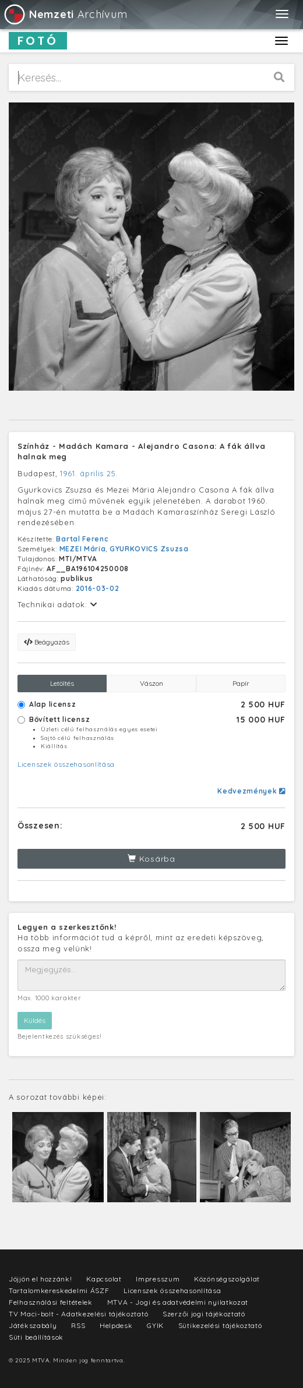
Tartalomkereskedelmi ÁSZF (59, 1290)
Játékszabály (33, 1325)
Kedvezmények (251, 791)
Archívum (65, 14)
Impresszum (157, 1278)
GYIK (155, 1325)
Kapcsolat (103, 1278)
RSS (78, 1325)
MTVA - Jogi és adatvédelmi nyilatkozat (178, 1302)
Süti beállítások (36, 1337)
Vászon (151, 683)
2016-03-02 (97, 588)
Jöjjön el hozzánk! (40, 1278)
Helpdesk (116, 1325)
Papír (240, 683)
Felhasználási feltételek (51, 1302)
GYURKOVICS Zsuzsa (149, 548)
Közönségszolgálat (227, 1278)
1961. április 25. (89, 473)
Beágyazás (46, 642)
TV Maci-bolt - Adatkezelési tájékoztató (78, 1313)
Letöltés (62, 683)
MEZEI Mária (82, 548)
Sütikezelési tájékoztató (220, 1325)
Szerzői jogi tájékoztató (204, 1313)
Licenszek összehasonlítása (66, 764)
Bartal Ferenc (82, 538)
